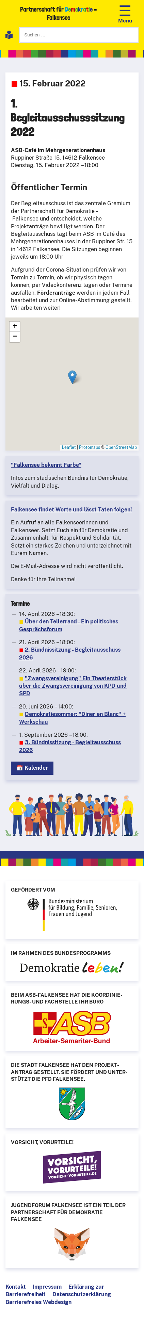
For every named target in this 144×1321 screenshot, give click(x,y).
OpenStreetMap (121, 447)
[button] (72, 377)
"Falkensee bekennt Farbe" (46, 465)
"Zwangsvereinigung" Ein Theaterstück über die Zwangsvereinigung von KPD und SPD (73, 686)
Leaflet (69, 447)
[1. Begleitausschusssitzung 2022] (72, 384)
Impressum (47, 1287)
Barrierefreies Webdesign (38, 1302)
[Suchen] (79, 35)
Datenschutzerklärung (81, 1294)
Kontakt (15, 1287)
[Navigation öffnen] (125, 13)
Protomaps (89, 447)
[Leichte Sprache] (9, 36)
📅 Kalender (32, 768)
